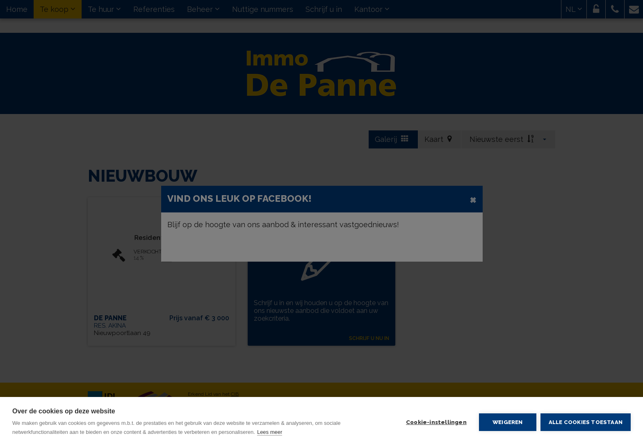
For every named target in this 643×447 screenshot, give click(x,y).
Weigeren (508, 422)
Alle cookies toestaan (585, 422)
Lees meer (269, 432)
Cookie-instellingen (436, 422)
